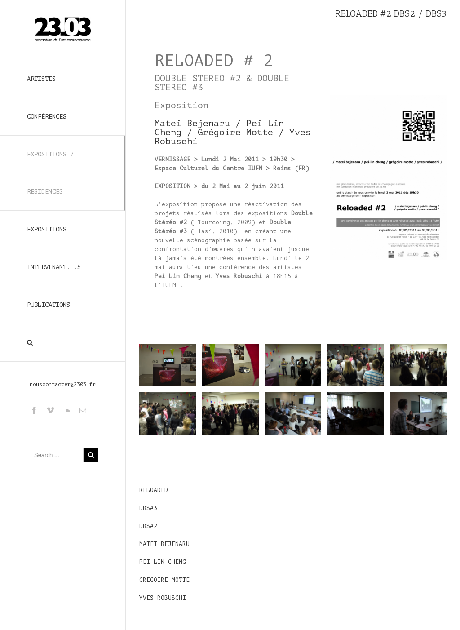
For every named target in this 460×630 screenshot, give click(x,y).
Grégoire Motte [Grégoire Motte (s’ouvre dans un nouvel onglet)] (235, 132)
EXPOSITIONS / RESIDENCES (50, 173)
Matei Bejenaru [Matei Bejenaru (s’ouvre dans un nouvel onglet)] (192, 123)
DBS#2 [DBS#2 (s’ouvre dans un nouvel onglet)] (148, 526)
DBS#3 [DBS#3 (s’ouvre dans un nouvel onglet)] (148, 508)
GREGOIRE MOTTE (164, 580)
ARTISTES (41, 78)
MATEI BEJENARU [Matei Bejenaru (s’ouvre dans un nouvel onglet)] (164, 544)
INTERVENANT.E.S (54, 267)
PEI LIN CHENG (162, 562)
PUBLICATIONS (48, 305)
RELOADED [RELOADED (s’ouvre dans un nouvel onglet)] (153, 490)
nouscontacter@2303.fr (63, 384)
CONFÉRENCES (46, 116)
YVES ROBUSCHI (162, 598)
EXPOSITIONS (46, 229)
